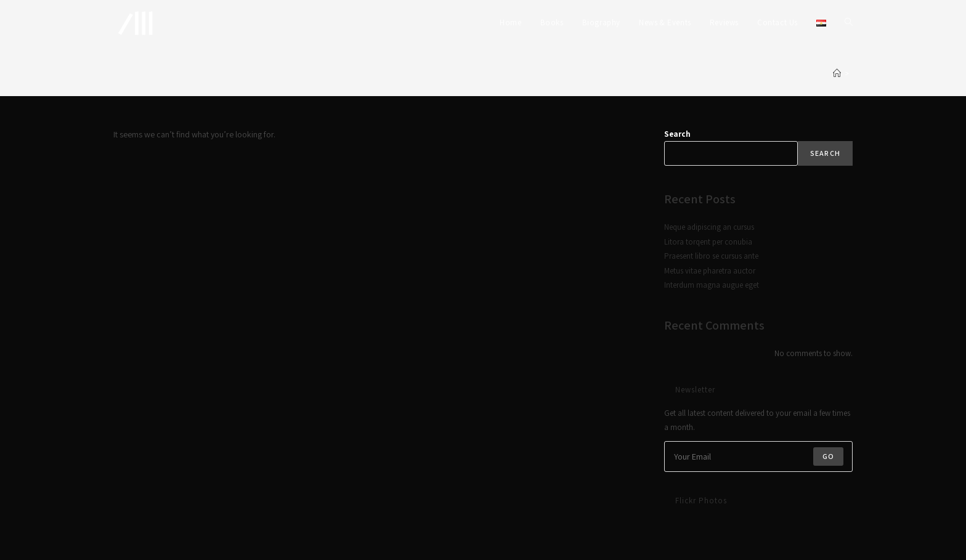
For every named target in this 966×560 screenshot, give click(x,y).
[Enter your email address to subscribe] (758, 456)
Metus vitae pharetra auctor (709, 271)
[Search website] (848, 23)
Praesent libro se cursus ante (711, 256)
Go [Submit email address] (828, 456)
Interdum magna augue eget (711, 285)
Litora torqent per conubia (708, 242)
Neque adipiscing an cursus (709, 227)
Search (677, 134)
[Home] (837, 73)
